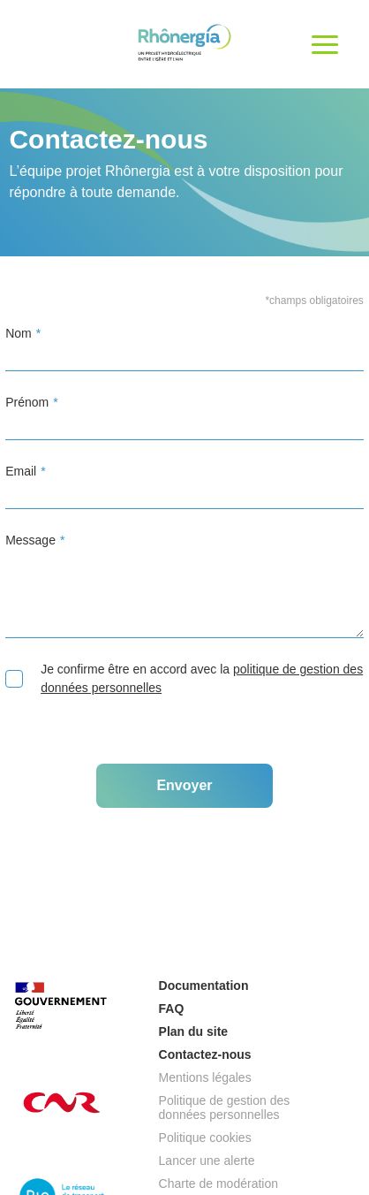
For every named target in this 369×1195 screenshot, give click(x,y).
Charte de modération (218, 1183)
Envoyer (184, 785)
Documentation (204, 985)
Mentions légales (205, 1077)
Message (30, 540)
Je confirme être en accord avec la (184, 678)
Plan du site (194, 1031)
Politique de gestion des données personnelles (224, 1107)
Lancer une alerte (207, 1160)
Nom (18, 333)
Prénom (27, 402)
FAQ (171, 1008)
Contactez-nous (205, 1054)
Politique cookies (205, 1137)
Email (20, 471)
